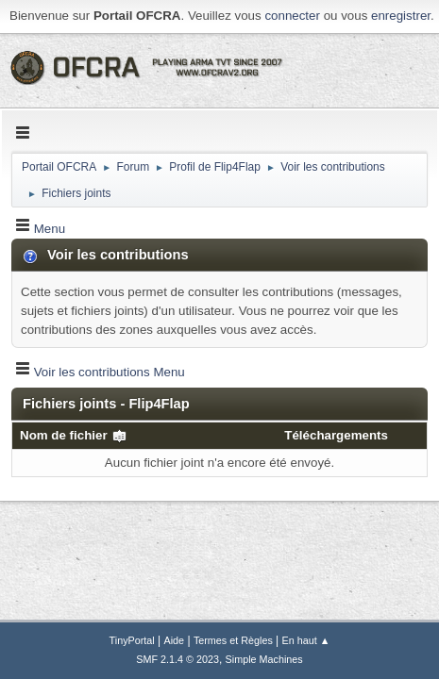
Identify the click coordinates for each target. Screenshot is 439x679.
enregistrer (401, 15)
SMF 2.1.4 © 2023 (177, 659)
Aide (174, 640)
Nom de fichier (73, 435)
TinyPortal (132, 640)
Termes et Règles (233, 640)
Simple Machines (264, 659)
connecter (292, 15)
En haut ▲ (306, 640)
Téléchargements (336, 435)
